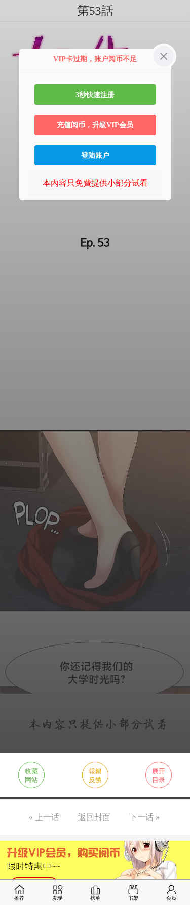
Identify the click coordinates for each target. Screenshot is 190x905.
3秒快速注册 (95, 95)
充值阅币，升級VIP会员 (95, 125)
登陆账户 (95, 155)
